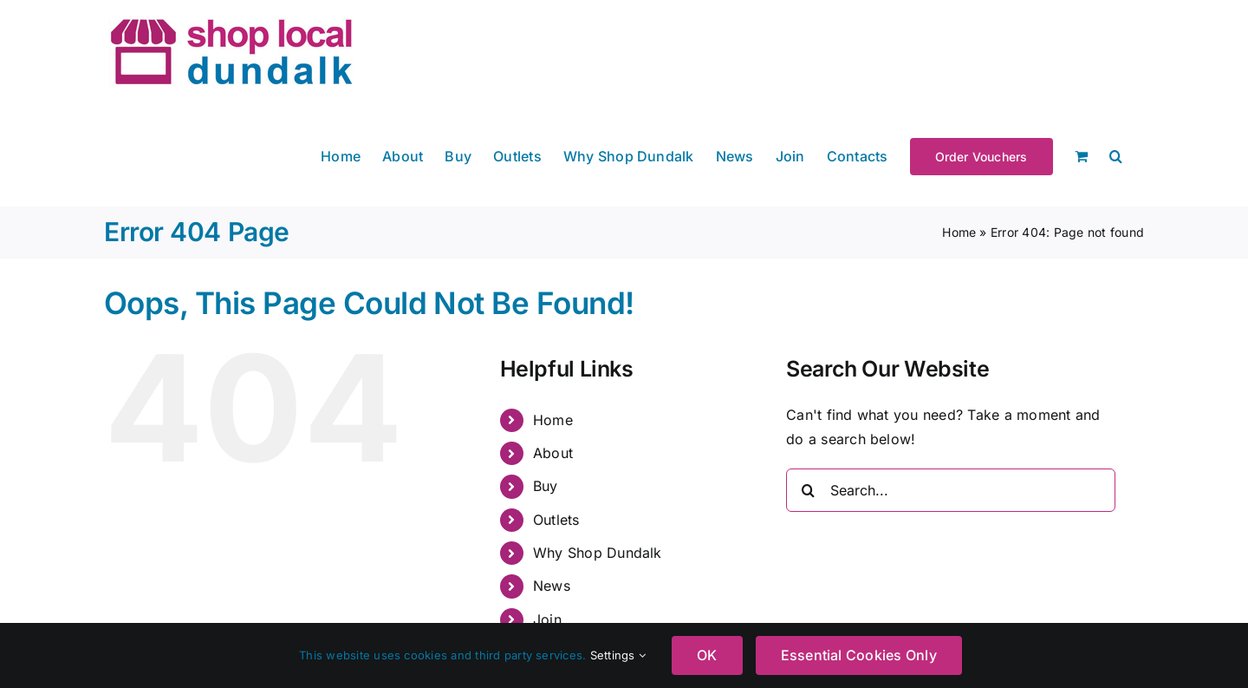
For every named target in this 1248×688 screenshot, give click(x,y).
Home (959, 232)
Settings (618, 655)
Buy (545, 486)
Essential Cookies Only (859, 655)
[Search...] (950, 490)
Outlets (556, 519)
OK (707, 655)
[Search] (807, 490)
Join (547, 619)
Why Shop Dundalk (597, 552)
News (551, 585)
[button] (1115, 154)
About (553, 453)
